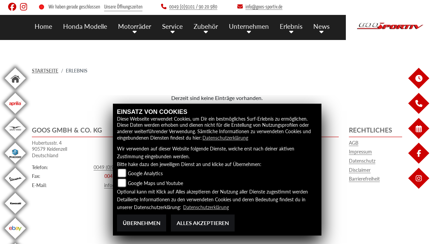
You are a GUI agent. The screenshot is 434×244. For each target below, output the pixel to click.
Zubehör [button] (206, 26)
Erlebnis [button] (291, 26)
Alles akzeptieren (203, 223)
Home (43, 26)
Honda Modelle (85, 26)
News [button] (321, 26)
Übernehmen (141, 223)
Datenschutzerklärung (225, 138)
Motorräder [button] (134, 26)
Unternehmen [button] (249, 26)
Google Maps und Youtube (155, 183)
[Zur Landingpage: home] (15, 90)
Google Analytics (145, 173)
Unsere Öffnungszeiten (123, 6)
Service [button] (172, 26)
